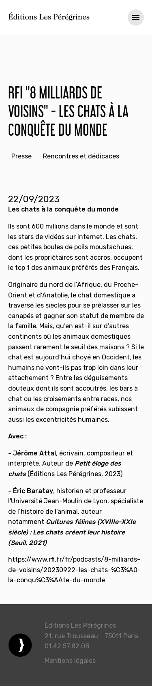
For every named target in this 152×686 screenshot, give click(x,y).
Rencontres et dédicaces (81, 156)
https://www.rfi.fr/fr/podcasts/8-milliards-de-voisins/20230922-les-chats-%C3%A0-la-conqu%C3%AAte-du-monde (74, 570)
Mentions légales (70, 661)
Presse (21, 156)
